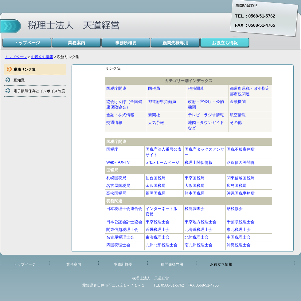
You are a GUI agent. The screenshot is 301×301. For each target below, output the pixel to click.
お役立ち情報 (42, 57)
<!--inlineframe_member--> (189, 158)
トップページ (16, 57)
